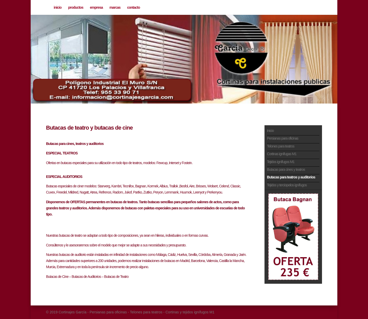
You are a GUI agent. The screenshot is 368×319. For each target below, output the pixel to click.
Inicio (270, 131)
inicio (58, 7)
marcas (114, 7)
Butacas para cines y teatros (286, 169)
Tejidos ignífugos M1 (281, 162)
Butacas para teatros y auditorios (291, 177)
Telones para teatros (280, 146)
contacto (133, 7)
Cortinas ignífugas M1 (281, 154)
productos (75, 7)
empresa (96, 7)
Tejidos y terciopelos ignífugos (287, 185)
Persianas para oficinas (282, 138)
